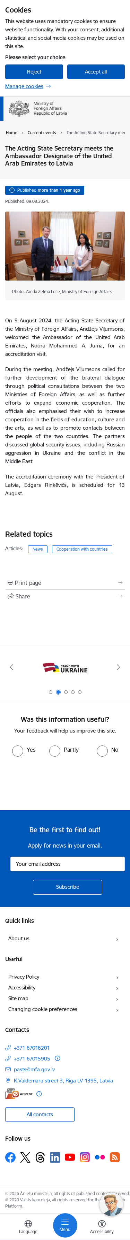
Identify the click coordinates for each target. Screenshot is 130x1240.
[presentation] (58, 782)
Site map (18, 998)
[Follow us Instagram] (85, 1157)
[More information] (57, 1058)
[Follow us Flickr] (100, 1157)
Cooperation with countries (82, 549)
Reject (34, 71)
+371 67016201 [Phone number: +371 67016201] (32, 1047)
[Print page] (65, 582)
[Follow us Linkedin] (55, 1157)
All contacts (40, 1114)
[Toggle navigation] (65, 1225)
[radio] (23, 749)
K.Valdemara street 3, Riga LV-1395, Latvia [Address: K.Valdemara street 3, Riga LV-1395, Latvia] (63, 1080)
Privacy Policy (23, 976)
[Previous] (11, 667)
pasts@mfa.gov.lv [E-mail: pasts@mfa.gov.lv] (34, 1069)
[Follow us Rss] (115, 1157)
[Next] (118, 667)
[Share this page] (65, 596)
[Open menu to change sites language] (28, 1228)
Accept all (96, 71)
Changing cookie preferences (42, 1009)
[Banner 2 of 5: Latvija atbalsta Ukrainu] (65, 667)
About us (18, 938)
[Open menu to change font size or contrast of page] (102, 1228)
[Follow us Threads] (40, 1157)
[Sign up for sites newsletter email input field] (67, 864)
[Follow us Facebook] (10, 1157)
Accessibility (21, 987)
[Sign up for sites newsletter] (67, 887)
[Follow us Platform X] (25, 1157)
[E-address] (19, 1094)
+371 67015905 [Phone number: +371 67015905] (32, 1058)
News (38, 549)
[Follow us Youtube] (70, 1157)
